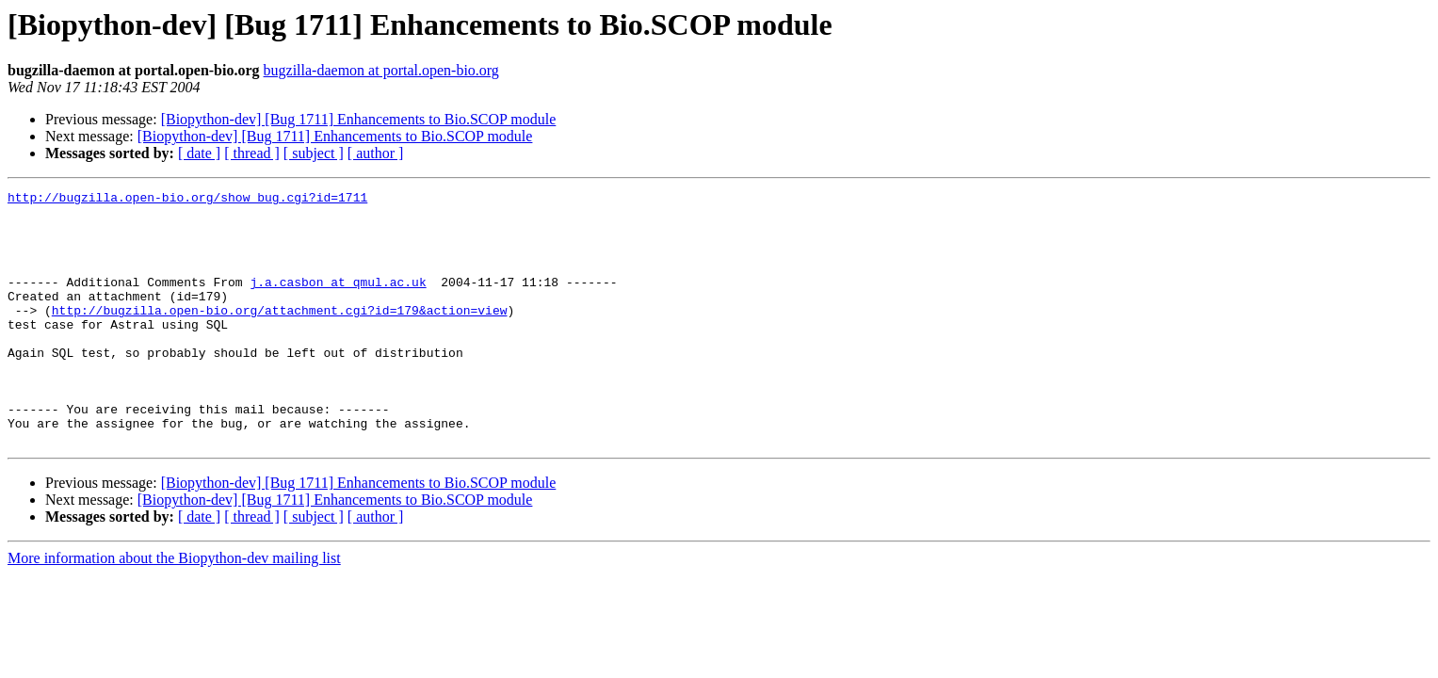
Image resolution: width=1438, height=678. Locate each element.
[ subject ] (313, 153)
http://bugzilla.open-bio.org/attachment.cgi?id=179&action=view (280, 335)
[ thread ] (252, 153)
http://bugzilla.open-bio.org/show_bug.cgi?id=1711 (187, 199)
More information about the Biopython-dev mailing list (174, 609)
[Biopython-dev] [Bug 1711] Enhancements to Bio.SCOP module (359, 119)
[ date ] (199, 153)
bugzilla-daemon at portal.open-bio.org (381, 70)
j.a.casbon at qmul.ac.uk (338, 301)
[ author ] (375, 153)
